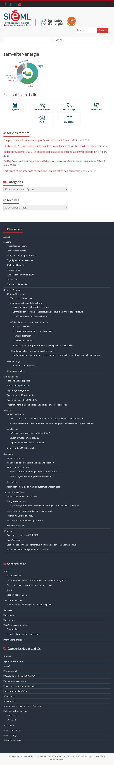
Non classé (8, 725)
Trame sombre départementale (21, 395)
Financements (13, 269)
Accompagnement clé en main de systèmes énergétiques (33, 486)
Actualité (7, 656)
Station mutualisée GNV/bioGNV (24, 437)
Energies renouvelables (14, 681)
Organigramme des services (20, 260)
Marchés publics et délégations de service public (29, 604)
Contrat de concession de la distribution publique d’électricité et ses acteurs (48, 311)
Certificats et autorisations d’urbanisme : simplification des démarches (42, 171)
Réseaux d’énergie (12, 290)
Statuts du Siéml (14, 575)
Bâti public (8, 453)
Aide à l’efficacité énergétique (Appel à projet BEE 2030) (35, 471)
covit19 (6, 666)
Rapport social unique (17, 594)
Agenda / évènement (13, 661)
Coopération (12, 279)
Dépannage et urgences (18, 390)
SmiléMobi (11, 719)
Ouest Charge (13, 714)
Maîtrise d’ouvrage (21, 326)
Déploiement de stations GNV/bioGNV (27, 442)
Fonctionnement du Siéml (15, 691)
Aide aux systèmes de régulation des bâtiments (32, 476)
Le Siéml (7, 241)
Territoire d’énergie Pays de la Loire (23, 634)
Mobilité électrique (15, 414)
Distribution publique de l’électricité (26, 302)
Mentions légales (84, 756)
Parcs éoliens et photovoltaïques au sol (25, 520)
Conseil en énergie (15, 457)
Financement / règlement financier (19, 686)
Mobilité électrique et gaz (15, 710)
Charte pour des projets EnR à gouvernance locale (30, 510)
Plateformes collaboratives (15, 625)
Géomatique (9, 531)
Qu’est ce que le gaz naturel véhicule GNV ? (30, 433)
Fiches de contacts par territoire (21, 255)
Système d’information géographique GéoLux (28, 549)
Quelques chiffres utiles (17, 284)
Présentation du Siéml (17, 245)
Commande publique (13, 600)
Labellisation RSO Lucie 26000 (21, 274)
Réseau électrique (11, 730)
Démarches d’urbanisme (21, 298)
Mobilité (7, 410)
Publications (9, 620)
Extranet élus (13, 629)
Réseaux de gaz (14, 361)
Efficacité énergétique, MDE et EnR (19, 676)
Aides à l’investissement (18, 467)
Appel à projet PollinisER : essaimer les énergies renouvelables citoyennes (45, 505)
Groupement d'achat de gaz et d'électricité (23, 705)
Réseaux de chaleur (16, 371)
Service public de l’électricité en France (31, 306)
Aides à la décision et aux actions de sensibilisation (30, 462)
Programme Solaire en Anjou (20, 515)
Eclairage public (10, 376)
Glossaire (7, 610)
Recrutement (9, 615)
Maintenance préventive (18, 385)
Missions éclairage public (18, 380)
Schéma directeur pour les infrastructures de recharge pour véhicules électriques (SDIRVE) (52, 423)
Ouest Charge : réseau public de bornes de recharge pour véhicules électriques (46, 418)
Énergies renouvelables (14, 492)
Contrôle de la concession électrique (30, 316)
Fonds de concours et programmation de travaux (29, 585)
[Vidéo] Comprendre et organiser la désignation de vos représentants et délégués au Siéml (53, 161)
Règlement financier (16, 265)
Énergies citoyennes (16, 501)
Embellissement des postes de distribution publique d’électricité (43, 345)
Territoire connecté (12, 740)
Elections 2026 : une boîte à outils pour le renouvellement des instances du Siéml (48, 146)
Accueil (6, 236)
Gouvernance (9, 701)
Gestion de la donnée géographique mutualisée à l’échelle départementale (41, 544)
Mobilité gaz (12, 428)
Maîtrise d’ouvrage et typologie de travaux (29, 322)
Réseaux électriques (16, 294)
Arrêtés (10, 590)
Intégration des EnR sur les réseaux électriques (32, 351)
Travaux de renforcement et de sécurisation (33, 331)
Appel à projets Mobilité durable (21, 448)
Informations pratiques (14, 639)
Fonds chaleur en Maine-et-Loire (22, 496)
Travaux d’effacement (23, 340)
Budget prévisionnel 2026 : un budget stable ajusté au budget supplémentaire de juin (50, 152)
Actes (6, 571)
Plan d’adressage (15, 539)
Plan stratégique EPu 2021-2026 (22, 399)
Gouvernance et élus (16, 250)
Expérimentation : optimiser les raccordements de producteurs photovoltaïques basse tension (57, 355)
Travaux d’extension (22, 335)
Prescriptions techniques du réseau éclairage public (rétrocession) (37, 404)
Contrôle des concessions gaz (24, 365)
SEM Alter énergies (15, 525)
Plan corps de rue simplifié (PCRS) (22, 535)
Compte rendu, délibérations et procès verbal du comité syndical (38, 140)
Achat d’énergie (14, 481)
